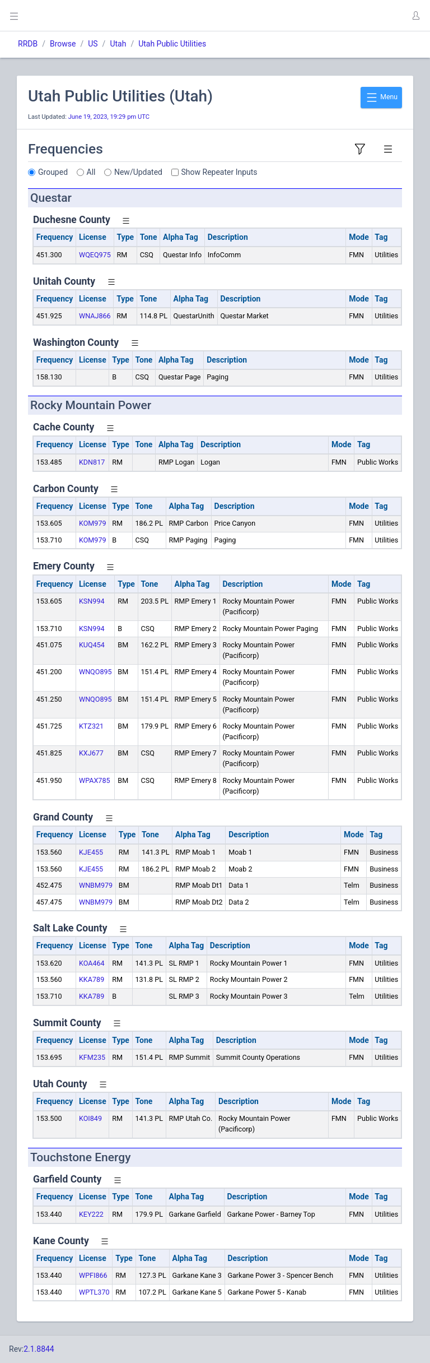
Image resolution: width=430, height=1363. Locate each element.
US (92, 43)
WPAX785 (94, 780)
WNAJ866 (95, 316)
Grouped (53, 172)
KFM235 (92, 1057)
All (91, 172)
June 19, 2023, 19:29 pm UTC (108, 116)
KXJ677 (91, 753)
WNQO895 (95, 671)
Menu (381, 97)
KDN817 (92, 462)
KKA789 (91, 979)
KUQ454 (92, 645)
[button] (415, 16)
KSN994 (92, 601)
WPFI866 (93, 1275)
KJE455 (91, 852)
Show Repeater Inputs (219, 172)
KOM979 (92, 523)
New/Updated (138, 172)
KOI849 (90, 1118)
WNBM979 (96, 885)
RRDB (28, 43)
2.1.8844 (39, 1349)
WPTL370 (94, 1292)
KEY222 (91, 1214)
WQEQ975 (95, 255)
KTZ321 (91, 726)
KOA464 (92, 963)
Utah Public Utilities (172, 43)
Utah (118, 43)
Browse (63, 43)
